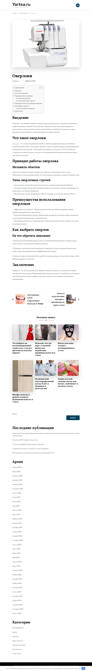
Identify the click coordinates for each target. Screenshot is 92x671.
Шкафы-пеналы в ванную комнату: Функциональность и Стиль (22, 398)
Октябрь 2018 (17, 604)
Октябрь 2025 (17, 485)
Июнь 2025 (16, 502)
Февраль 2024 (17, 570)
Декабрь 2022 (17, 596)
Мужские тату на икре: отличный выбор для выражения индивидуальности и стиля (45, 349)
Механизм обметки (24, 98)
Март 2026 (16, 472)
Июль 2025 (16, 498)
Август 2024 (17, 545)
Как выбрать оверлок (22, 106)
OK (83, 668)
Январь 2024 (17, 575)
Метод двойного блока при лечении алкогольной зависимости (34, 453)
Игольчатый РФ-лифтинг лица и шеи (25, 440)
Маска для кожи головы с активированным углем (66, 347)
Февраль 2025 (17, 519)
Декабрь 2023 (17, 579)
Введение (18, 91)
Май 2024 (16, 557)
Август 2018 (17, 613)
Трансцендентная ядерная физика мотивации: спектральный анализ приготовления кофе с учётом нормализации (44, 435)
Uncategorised (17, 627)
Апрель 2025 (17, 510)
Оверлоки (15, 143)
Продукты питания (19, 645)
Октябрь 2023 (17, 587)
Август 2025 (17, 493)
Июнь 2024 (16, 553)
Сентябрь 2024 (17, 540)
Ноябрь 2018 (17, 600)
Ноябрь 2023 (17, 583)
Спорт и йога (17, 653)
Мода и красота (18, 72)
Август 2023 (17, 592)
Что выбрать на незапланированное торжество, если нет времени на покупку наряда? (22, 348)
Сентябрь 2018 (17, 609)
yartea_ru (15, 81)
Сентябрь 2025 (17, 489)
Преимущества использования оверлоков (29, 103)
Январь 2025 (17, 523)
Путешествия (17, 649)
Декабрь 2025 (17, 481)
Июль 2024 (16, 549)
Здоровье (15, 636)
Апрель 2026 (17, 468)
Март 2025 (16, 515)
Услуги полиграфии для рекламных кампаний (28, 445)
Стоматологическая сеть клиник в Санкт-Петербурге (31, 449)
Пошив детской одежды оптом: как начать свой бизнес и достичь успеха (67, 383)
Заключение (19, 111)
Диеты (14, 632)
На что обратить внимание (26, 108)
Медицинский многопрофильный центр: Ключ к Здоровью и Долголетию (45, 384)
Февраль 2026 (17, 476)
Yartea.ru (21, 4)
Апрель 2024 (17, 562)
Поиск (14, 414)
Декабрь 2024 (17, 528)
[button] (41, 87)
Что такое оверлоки (21, 93)
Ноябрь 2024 (17, 532)
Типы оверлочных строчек (26, 101)
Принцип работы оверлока (24, 96)
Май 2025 (16, 506)
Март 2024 (16, 566)
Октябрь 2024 (17, 536)
